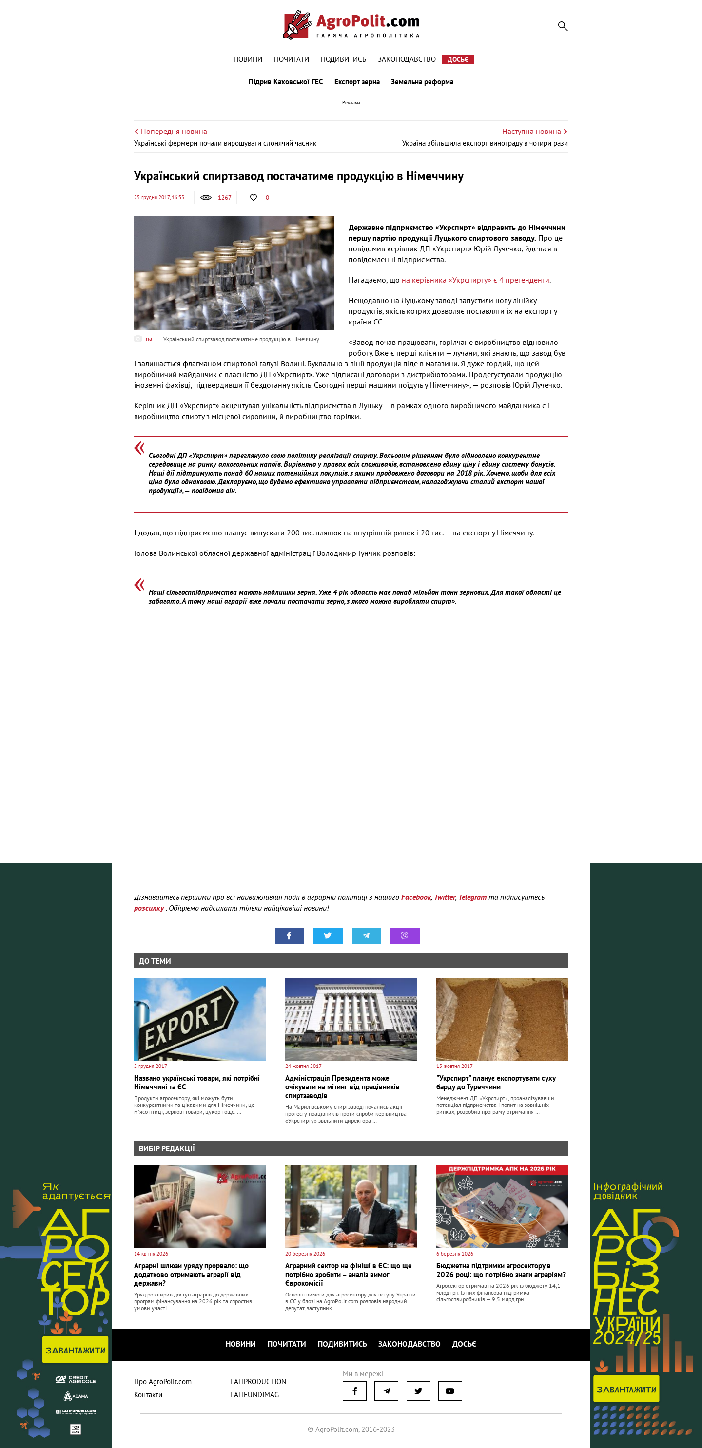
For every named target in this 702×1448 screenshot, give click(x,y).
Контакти (148, 1394)
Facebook (416, 897)
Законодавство (407, 59)
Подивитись (343, 59)
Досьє (458, 59)
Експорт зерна (357, 81)
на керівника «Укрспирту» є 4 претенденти (475, 280)
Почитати (291, 59)
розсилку (150, 908)
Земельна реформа (422, 81)
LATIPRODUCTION (258, 1381)
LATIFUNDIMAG (254, 1394)
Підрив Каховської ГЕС (286, 81)
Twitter (444, 897)
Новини (248, 59)
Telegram (472, 897)
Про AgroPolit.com (163, 1381)
